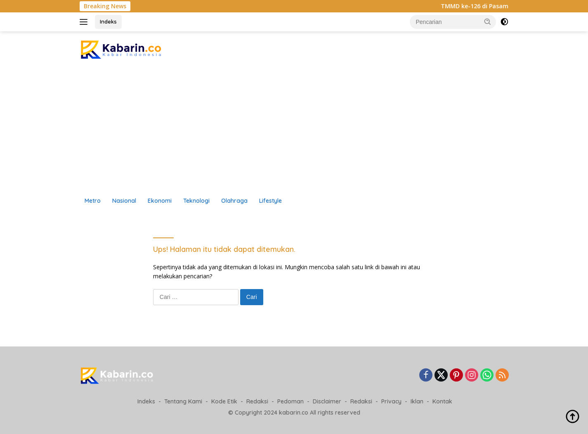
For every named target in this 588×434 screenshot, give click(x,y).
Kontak (442, 401)
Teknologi (196, 200)
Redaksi (257, 401)
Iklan (417, 401)
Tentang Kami (183, 401)
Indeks (108, 21)
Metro (93, 200)
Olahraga (234, 200)
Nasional (124, 200)
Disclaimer (327, 401)
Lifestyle (270, 200)
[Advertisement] (294, 130)
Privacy (391, 401)
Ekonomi (160, 200)
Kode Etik (224, 401)
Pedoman (290, 401)
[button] (487, 21)
